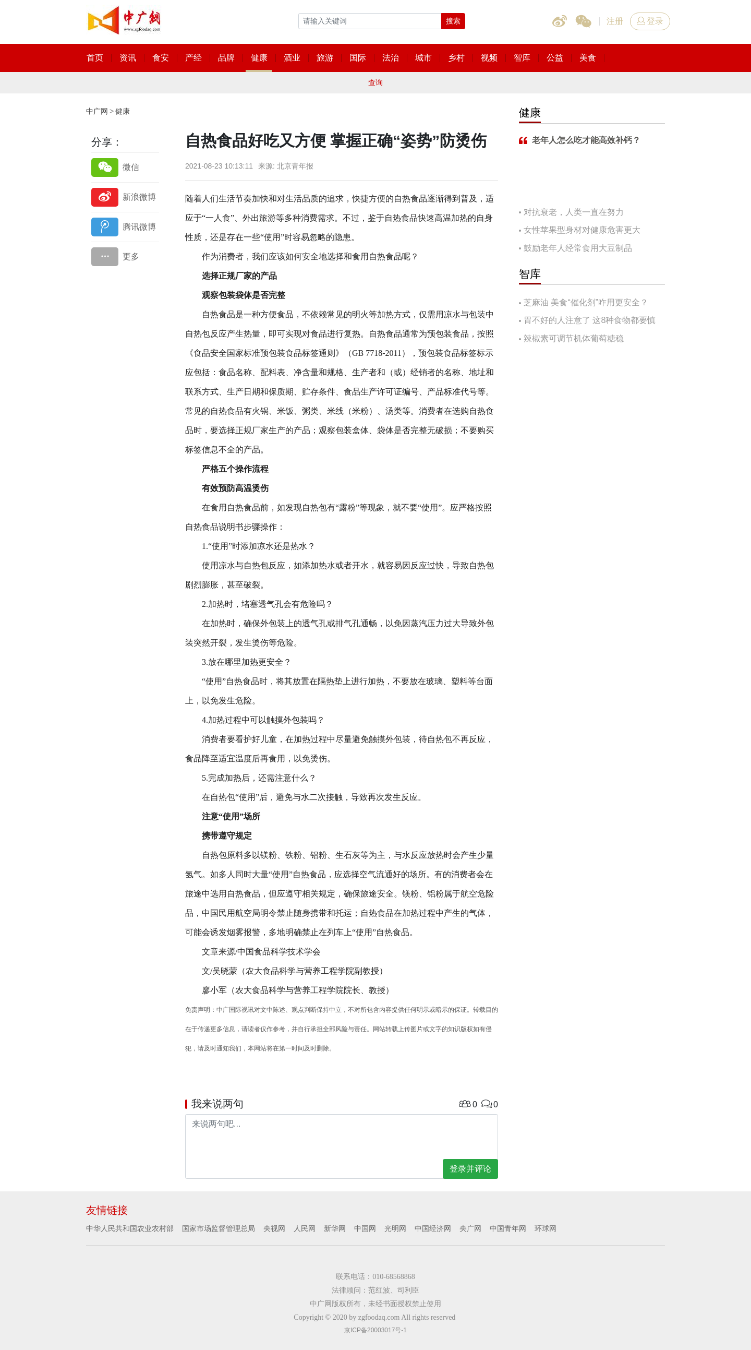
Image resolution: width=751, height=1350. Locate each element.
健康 (122, 111)
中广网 (97, 111)
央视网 (274, 1228)
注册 (615, 21)
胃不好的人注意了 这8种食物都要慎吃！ (587, 321)
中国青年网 (508, 1228)
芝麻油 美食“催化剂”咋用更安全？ (586, 302)
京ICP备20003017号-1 (375, 1330)
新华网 (335, 1228)
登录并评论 (470, 1168)
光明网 (395, 1228)
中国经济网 (433, 1228)
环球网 (545, 1228)
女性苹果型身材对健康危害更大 (582, 229)
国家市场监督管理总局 (218, 1228)
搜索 (453, 21)
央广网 (470, 1228)
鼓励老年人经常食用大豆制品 (578, 248)
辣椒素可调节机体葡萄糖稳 (574, 338)
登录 (650, 21)
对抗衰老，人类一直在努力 (574, 212)
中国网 (365, 1228)
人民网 (305, 1228)
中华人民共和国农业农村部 (130, 1228)
